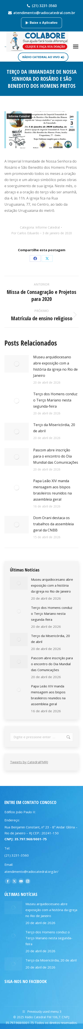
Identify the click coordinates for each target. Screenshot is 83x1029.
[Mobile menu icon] (76, 46)
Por (25, 233)
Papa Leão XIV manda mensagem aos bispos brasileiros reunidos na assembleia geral (52, 490)
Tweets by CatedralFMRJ (29, 762)
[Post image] (16, 364)
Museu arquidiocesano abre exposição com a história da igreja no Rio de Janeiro (55, 366)
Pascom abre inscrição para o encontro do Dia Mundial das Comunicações (55, 456)
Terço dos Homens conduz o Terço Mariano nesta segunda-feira (55, 400)
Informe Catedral (19, 116)
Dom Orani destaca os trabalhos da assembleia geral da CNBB (53, 524)
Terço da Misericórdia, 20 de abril (54, 427)
